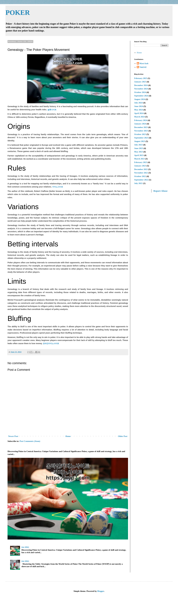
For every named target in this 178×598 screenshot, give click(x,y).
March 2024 (139, 117)
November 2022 (141, 173)
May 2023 (138, 152)
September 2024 (141, 96)
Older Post (122, 436)
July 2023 (138, 145)
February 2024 (140, 120)
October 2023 (140, 134)
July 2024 (138, 103)
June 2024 (138, 106)
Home (68, 436)
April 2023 (138, 155)
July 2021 (138, 183)
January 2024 (140, 124)
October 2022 (140, 176)
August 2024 (139, 99)
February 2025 (140, 78)
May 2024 (138, 110)
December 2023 (141, 127)
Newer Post (13, 436)
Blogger (100, 591)
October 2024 (140, 92)
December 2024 (141, 85)
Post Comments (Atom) (30, 441)
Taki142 (143, 67)
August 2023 (139, 141)
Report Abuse (160, 190)
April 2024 (138, 113)
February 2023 (140, 162)
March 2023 (139, 159)
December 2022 (141, 169)
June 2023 (138, 148)
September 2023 (141, 138)
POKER (17, 12)
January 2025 (140, 82)
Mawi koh (144, 63)
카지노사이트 (57, 187)
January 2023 (140, 166)
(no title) (25, 547)
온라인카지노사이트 (51, 343)
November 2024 (141, 89)
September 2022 (141, 180)
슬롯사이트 (52, 110)
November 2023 (141, 131)
